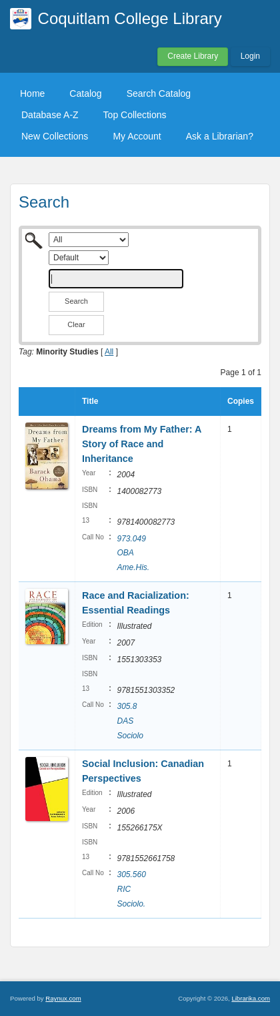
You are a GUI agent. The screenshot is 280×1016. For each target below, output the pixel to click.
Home (32, 93)
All (109, 351)
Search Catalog (159, 93)
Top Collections (135, 114)
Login (250, 56)
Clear (76, 324)
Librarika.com (250, 998)
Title (90, 401)
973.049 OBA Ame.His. (133, 553)
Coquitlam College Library (130, 18)
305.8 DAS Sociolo (130, 721)
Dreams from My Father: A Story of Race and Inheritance (141, 443)
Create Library (192, 56)
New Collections (54, 136)
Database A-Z (50, 114)
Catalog (85, 93)
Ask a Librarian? (219, 136)
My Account (137, 136)
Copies (240, 401)
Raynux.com (63, 998)
